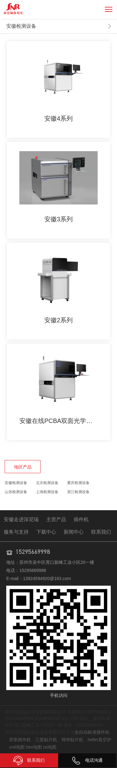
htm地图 (34, 747)
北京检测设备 (47, 483)
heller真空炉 (99, 739)
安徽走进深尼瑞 (21, 519)
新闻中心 (74, 532)
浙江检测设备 (78, 492)
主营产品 (56, 519)
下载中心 (46, 532)
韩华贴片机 (72, 739)
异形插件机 (20, 739)
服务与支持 (16, 532)
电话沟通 (87, 760)
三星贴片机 (46, 739)
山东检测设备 (16, 492)
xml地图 (17, 747)
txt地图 (49, 747)
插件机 (81, 519)
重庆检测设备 (78, 483)
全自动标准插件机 (92, 732)
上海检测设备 (47, 492)
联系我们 (101, 532)
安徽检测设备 (21, 26)
